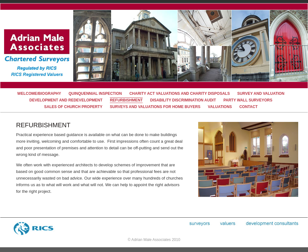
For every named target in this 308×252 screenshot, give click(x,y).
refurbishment (126, 100)
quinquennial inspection (95, 93)
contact (248, 107)
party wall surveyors (247, 100)
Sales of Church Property (73, 107)
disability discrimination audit (183, 100)
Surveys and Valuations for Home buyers (155, 107)
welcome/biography (39, 93)
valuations (220, 107)
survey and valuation (260, 93)
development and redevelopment (66, 100)
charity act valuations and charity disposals (179, 93)
